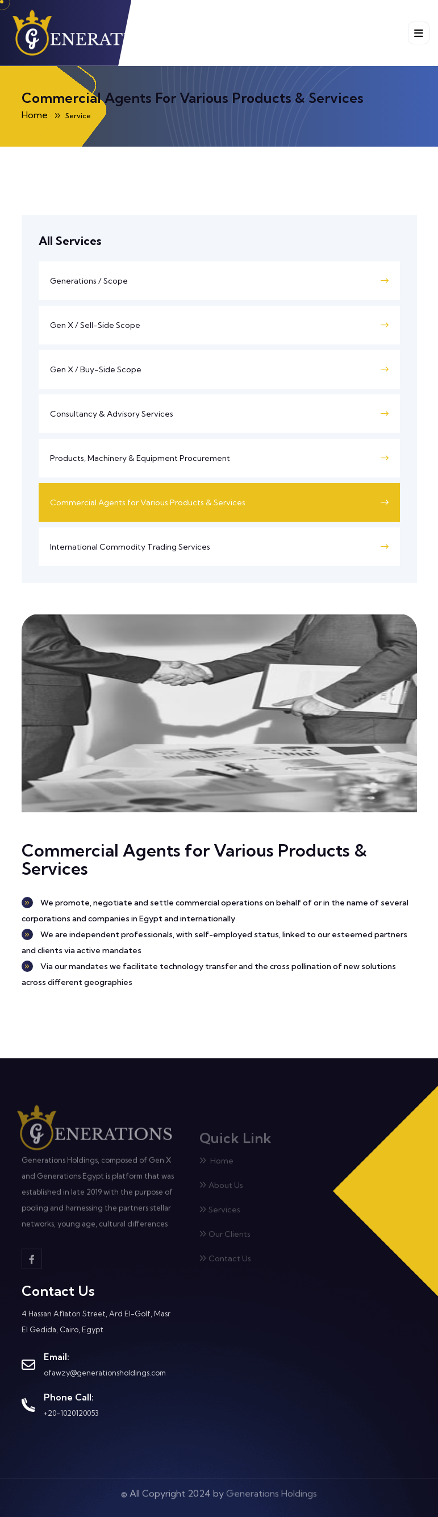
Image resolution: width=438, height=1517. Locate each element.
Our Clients (225, 1237)
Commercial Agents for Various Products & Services (147, 502)
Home (216, 1164)
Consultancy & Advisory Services (111, 414)
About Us (221, 1188)
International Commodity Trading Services (130, 547)
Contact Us (225, 1262)
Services (219, 1213)
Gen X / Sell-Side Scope (95, 325)
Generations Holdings (271, 1489)
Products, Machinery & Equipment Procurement (140, 458)
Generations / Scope (89, 281)
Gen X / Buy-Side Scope (95, 369)
